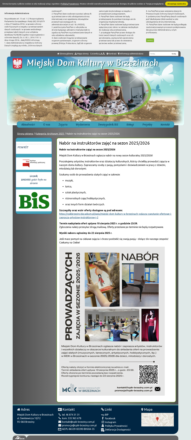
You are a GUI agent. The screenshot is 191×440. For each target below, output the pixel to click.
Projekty (147, 124)
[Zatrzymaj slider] (108, 111)
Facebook (108, 418)
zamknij (150, 40)
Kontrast (111, 53)
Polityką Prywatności (70, 4)
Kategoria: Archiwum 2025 (50, 133)
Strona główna (65, 53)
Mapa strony (82, 53)
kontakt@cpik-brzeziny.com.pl (76, 421)
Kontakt (165, 124)
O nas (46, 124)
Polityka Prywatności (114, 425)
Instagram (108, 422)
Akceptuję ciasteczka (176, 4)
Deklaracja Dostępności (116, 430)
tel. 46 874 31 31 (69, 414)
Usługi (130, 124)
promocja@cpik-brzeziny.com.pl (77, 425)
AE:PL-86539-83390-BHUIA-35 (76, 429)
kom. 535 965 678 (69, 418)
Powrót (22, 147)
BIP (104, 414)
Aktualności (28, 124)
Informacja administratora (130, 53)
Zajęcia (63, 124)
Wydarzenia (83, 124)
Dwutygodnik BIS (108, 124)
